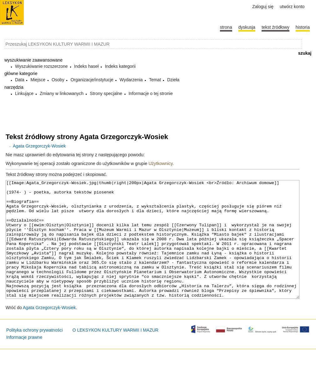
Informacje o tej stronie (151, 93)
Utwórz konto (292, 6)
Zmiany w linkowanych (62, 93)
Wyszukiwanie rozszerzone (41, 66)
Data (19, 79)
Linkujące (24, 93)
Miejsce (37, 79)
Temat (155, 79)
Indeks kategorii (120, 66)
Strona (226, 27)
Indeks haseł (86, 66)
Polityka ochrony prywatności (34, 353)
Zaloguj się (262, 6)
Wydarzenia (131, 79)
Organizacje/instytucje (91, 79)
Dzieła (173, 79)
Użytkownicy (161, 163)
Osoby (58, 79)
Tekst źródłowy (275, 27)
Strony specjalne (106, 93)
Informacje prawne (24, 360)
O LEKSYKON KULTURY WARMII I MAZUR (116, 353)
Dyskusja (246, 27)
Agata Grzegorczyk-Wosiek (39, 145)
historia (303, 27)
